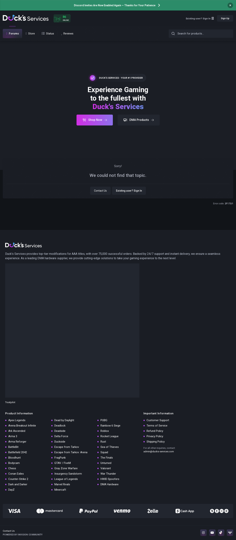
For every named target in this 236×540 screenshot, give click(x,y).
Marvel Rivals (62, 484)
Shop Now (94, 120)
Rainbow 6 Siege (110, 425)
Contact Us (100, 190)
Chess (12, 468)
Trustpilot (10, 402)
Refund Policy (155, 431)
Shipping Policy (156, 441)
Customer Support (158, 420)
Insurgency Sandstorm (68, 473)
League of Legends (66, 479)
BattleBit (13, 447)
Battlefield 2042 (17, 452)
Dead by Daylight (64, 420)
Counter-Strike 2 (18, 479)
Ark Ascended (16, 431)
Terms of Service (157, 425)
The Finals (106, 457)
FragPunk (60, 457)
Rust (103, 441)
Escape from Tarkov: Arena (70, 452)
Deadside (59, 431)
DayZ (11, 489)
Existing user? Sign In (200, 18)
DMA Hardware (109, 484)
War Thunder (108, 473)
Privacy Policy (155, 436)
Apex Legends (16, 420)
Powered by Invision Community (23, 534)
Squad (104, 452)
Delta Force (61, 436)
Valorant (105, 468)
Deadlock (59, 425)
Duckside (59, 441)
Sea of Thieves (109, 447)
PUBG (103, 420)
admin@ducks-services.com (158, 451)
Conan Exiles (16, 473)
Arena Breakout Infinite (22, 425)
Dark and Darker (17, 484)
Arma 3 (12, 436)
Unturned (105, 463)
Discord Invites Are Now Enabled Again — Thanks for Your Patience (114, 5)
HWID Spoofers (109, 479)
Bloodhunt (14, 457)
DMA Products (139, 120)
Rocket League (109, 436)
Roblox (104, 431)
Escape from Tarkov (66, 447)
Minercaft (60, 489)
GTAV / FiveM (62, 463)
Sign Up (225, 18)
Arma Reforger (17, 441)
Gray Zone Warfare (66, 468)
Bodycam (14, 463)
